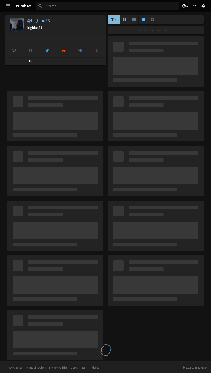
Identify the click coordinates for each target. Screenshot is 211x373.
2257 (84, 367)
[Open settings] (203, 6)
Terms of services (36, 367)
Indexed (94, 367)
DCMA (74, 367)
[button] (185, 6)
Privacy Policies (58, 367)
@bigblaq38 (38, 20)
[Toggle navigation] (8, 6)
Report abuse (14, 367)
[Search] (111, 6)
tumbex (23, 6)
